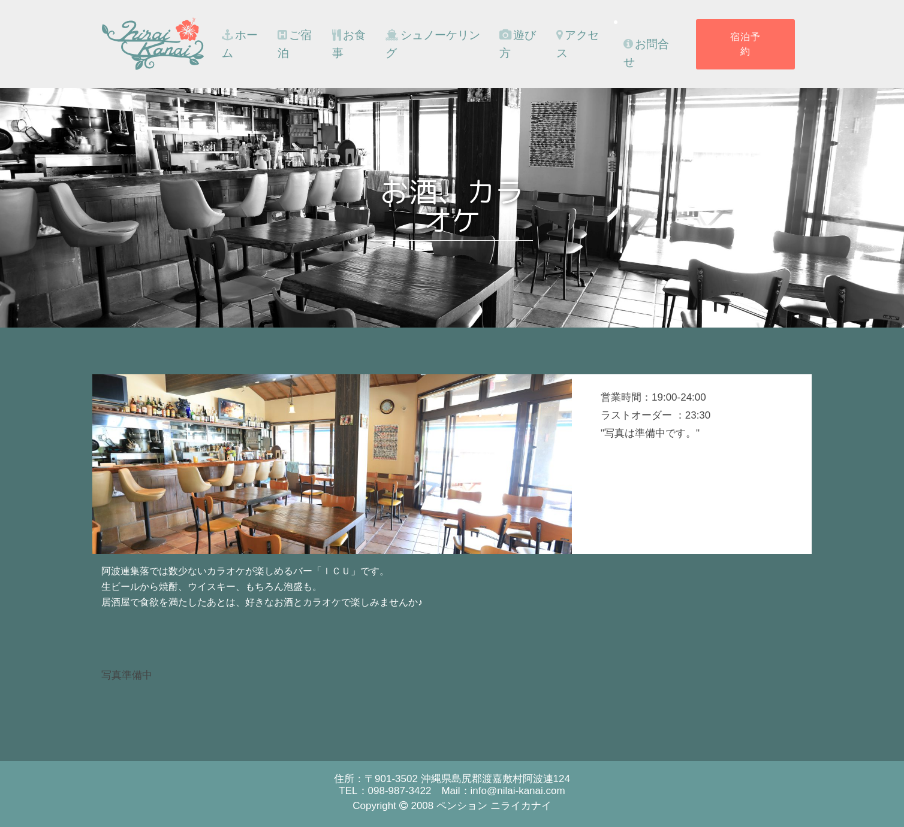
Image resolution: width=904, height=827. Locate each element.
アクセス (577, 44)
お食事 (349, 44)
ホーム (240, 44)
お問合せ (646, 53)
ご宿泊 (295, 44)
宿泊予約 (745, 44)
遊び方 (517, 44)
